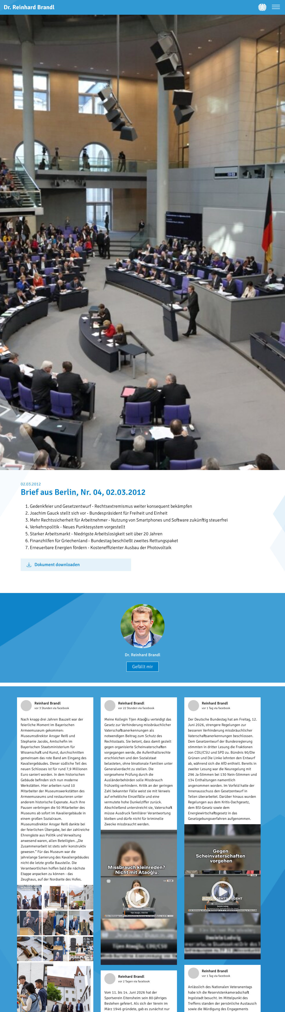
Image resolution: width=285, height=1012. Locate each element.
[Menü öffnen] (276, 7)
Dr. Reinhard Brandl (142, 654)
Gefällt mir (142, 667)
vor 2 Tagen (126, 981)
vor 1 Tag (208, 708)
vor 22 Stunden (128, 708)
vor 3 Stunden (43, 708)
